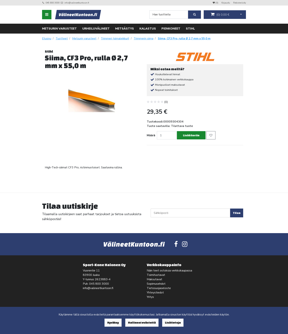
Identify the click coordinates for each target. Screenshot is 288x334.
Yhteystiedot (155, 293)
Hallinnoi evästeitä (142, 322)
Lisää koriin (191, 135)
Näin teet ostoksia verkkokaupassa (169, 271)
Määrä (151, 135)
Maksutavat (154, 279)
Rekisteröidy (239, 2)
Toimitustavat (156, 275)
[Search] (168, 14)
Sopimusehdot (156, 284)
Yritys (150, 297)
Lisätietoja (173, 322)
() (220, 14)
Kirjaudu (226, 2)
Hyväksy (113, 322)
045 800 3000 (53, 2)
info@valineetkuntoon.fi (76, 2)
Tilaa (236, 212)
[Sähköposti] (190, 213)
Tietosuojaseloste (159, 288)
